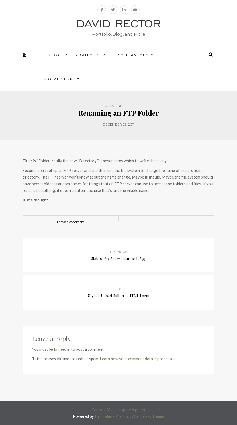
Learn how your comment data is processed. (138, 358)
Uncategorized (118, 106)
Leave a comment (71, 222)
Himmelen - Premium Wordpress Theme (129, 416)
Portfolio (87, 55)
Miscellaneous (130, 55)
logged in (62, 349)
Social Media (59, 79)
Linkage (53, 55)
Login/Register (132, 409)
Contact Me (101, 409)
